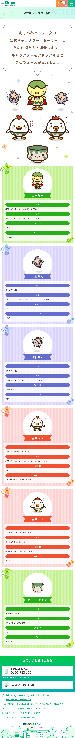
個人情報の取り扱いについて (27, 704)
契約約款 (21, 708)
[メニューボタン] (71, 3)
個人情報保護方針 (8, 704)
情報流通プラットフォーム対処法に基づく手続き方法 (21, 713)
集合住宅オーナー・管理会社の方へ (18, 699)
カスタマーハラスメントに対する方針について (18, 717)
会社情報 (9, 695)
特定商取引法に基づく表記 (36, 708)
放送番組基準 (58, 704)
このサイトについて (9, 708)
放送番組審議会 (45, 704)
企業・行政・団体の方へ (40, 695)
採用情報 (21, 695)
